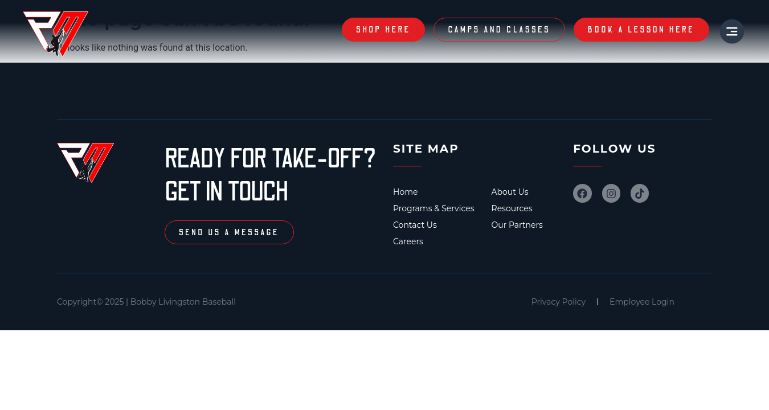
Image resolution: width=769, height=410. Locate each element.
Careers (408, 241)
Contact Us (415, 225)
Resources (512, 208)
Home (405, 192)
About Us (510, 192)
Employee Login (642, 302)
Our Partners (517, 225)
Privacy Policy (558, 302)
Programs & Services (434, 208)
